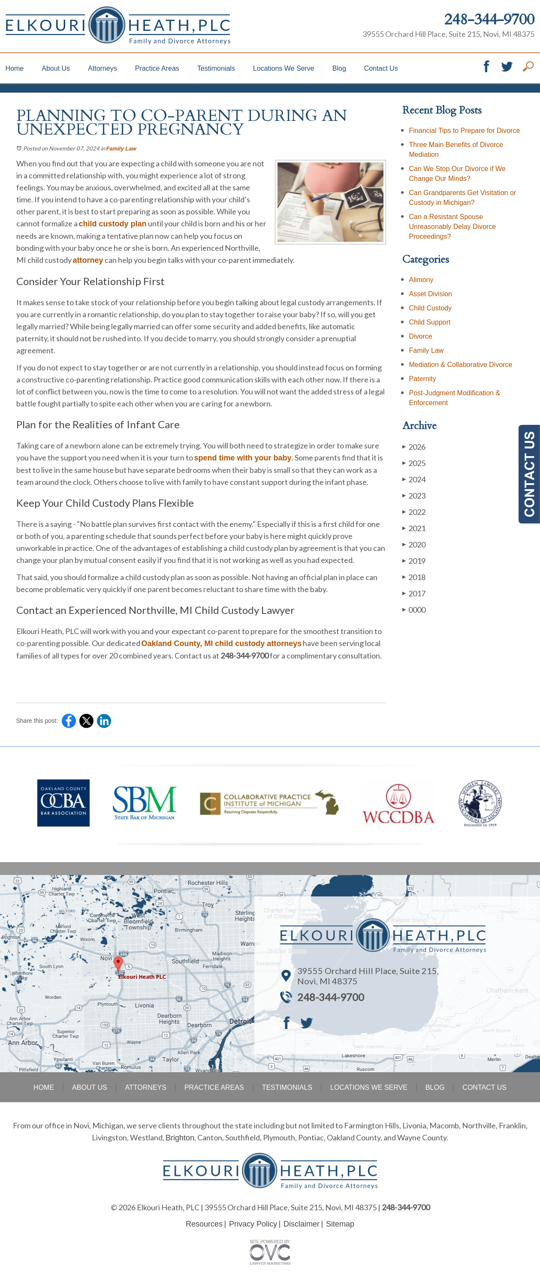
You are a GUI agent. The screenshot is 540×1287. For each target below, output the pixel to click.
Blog (339, 68)
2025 (413, 463)
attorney (88, 260)
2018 (413, 577)
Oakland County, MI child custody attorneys (222, 643)
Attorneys (102, 68)
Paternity (422, 378)
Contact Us (381, 68)
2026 (413, 446)
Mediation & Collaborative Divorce (461, 364)
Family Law (121, 148)
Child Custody (430, 308)
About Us (56, 68)
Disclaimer (302, 1224)
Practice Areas (157, 68)
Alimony (421, 279)
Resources (204, 1224)
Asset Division (430, 294)
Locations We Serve (283, 68)
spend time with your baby (243, 458)
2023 (413, 495)
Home (15, 68)
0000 (413, 609)
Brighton (180, 1138)
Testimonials (216, 68)
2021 (413, 528)
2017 (413, 593)
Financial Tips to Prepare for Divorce (464, 130)
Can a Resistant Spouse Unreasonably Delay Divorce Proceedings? (452, 226)
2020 (413, 544)
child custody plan (113, 224)
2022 (413, 511)
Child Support (430, 322)
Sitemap (340, 1224)
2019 (413, 560)
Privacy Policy (253, 1224)
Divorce (420, 336)
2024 (413, 479)
